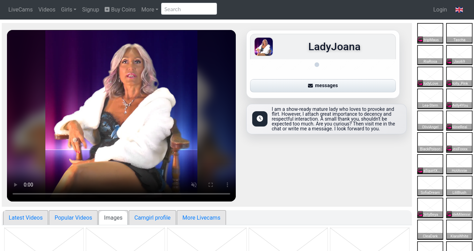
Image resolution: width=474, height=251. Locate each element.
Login (440, 9)
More (147, 9)
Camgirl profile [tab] (152, 217)
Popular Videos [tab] (73, 217)
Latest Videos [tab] (26, 217)
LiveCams (20, 9)
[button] (459, 10)
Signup (90, 9)
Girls (66, 9)
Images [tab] (113, 217)
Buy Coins (120, 9)
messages (323, 83)
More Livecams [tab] (201, 217)
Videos (46, 9)
